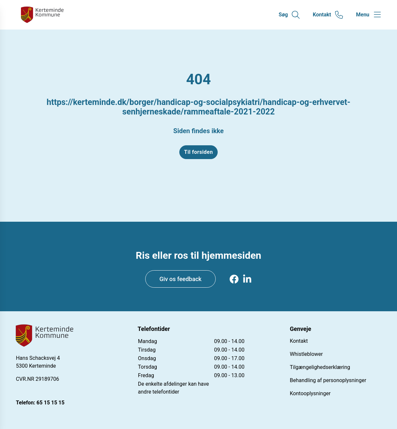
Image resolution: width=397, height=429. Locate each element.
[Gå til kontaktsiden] (328, 15)
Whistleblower (306, 354)
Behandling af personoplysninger (328, 380)
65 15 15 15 (50, 402)
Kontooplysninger (310, 393)
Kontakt (299, 341)
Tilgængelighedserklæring (320, 367)
